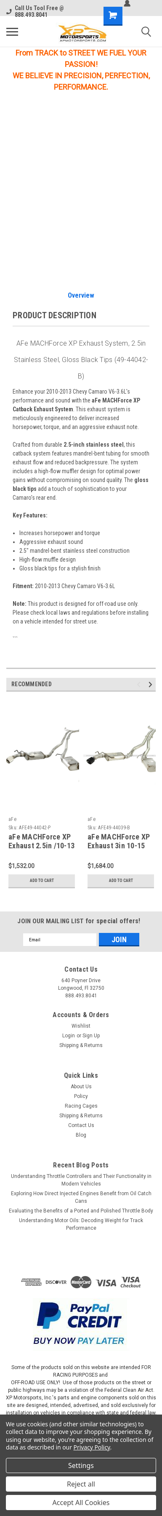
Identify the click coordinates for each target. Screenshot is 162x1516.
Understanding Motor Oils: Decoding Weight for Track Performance (81, 1224)
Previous (140, 685)
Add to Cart (42, 880)
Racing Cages (81, 1106)
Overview (81, 295)
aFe (12, 819)
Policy (81, 1096)
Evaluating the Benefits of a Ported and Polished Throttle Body (81, 1211)
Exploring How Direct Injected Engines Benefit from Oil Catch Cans (81, 1197)
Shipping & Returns (81, 1045)
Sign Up (91, 1036)
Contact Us (81, 1125)
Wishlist (81, 1026)
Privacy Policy (92, 1447)
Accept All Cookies (81, 1502)
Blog (81, 1135)
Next (152, 685)
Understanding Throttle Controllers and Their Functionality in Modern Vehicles (81, 1180)
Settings (81, 1465)
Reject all (81, 1484)
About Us (81, 1087)
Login (68, 1036)
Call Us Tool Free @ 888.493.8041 (35, 11)
